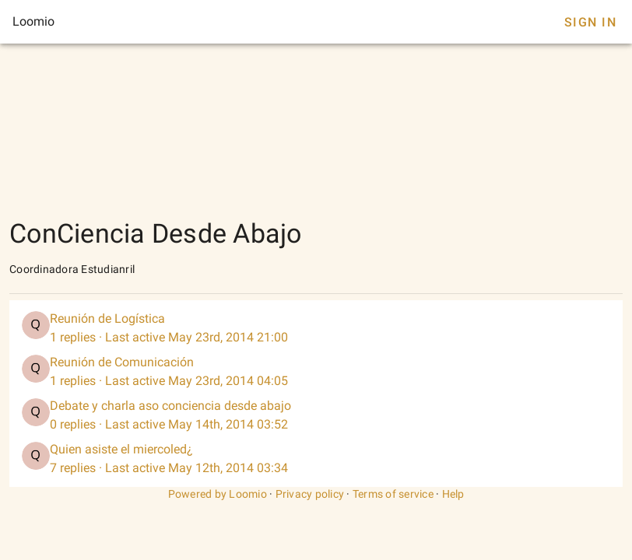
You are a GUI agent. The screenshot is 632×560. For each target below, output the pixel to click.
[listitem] (316, 328)
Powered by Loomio (217, 494)
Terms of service (393, 494)
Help (453, 494)
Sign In (590, 22)
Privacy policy (310, 494)
